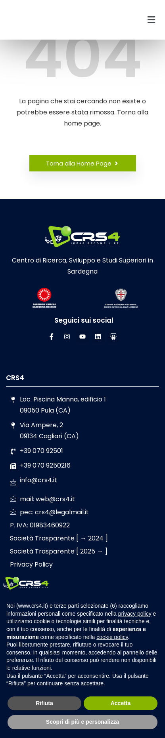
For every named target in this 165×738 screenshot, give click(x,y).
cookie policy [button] (112, 637)
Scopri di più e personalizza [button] (82, 722)
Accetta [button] (121, 703)
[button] (151, 19)
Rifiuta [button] (44, 703)
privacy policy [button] (135, 614)
